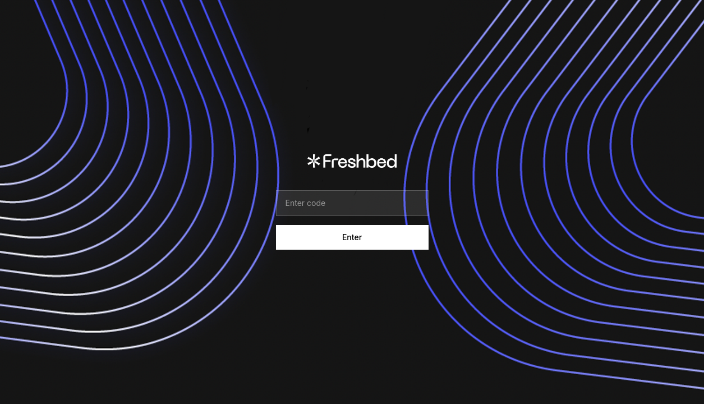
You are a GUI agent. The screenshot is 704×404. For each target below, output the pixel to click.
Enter (352, 237)
